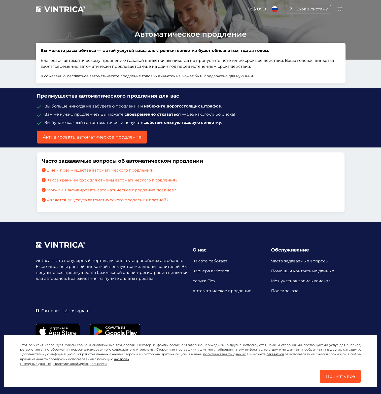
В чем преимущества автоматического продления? (98, 170)
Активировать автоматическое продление (92, 137)
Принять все (340, 376)
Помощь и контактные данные (302, 271)
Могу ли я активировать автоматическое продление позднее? (109, 190)
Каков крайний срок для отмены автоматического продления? (109, 180)
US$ (257, 9)
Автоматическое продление (222, 290)
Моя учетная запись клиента (301, 281)
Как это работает (210, 261)
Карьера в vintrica (211, 271)
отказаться (275, 354)
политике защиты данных (224, 354)
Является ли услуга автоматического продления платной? (105, 200)
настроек (121, 359)
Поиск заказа (284, 290)
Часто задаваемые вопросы (300, 261)
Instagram (77, 310)
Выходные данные (35, 364)
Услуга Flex (204, 281)
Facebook (48, 310)
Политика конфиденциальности (80, 364)
